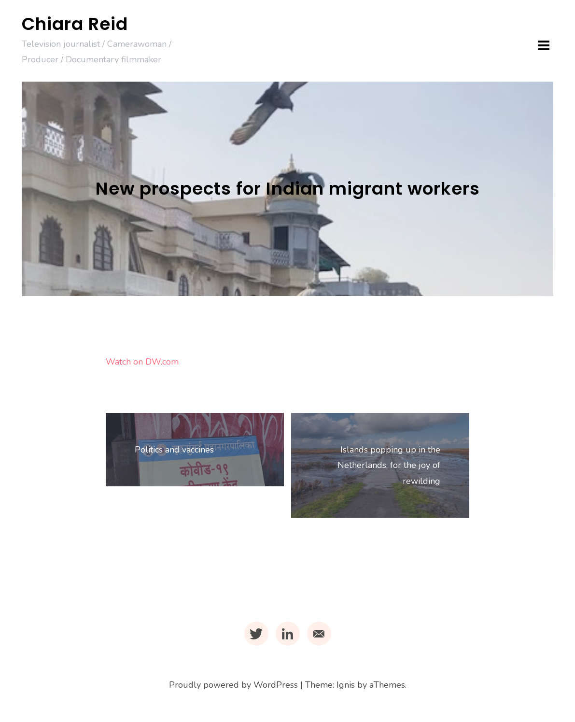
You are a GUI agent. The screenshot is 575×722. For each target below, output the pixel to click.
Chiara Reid (75, 24)
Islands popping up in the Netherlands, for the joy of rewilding (388, 465)
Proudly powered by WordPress (233, 685)
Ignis (346, 685)
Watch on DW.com (142, 362)
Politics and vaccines (174, 449)
